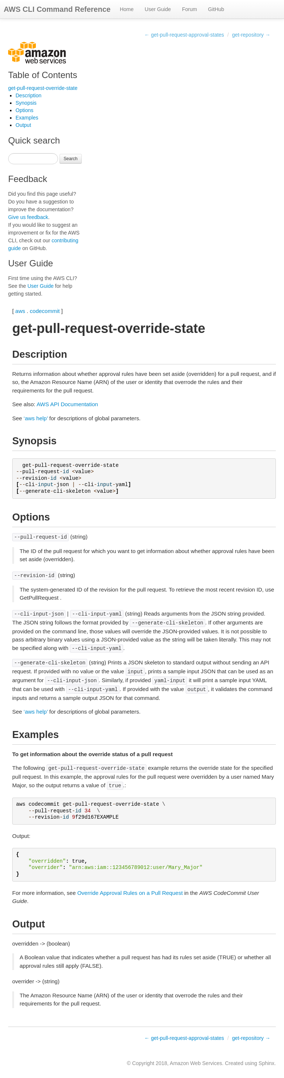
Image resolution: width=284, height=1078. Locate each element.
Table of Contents (42, 75)
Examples (27, 118)
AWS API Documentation (67, 404)
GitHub (216, 9)
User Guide (158, 9)
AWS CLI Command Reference (57, 9)
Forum (189, 9)
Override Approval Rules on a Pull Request (130, 893)
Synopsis (26, 103)
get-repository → (251, 35)
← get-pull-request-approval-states (184, 35)
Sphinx (266, 1063)
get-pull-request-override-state (43, 88)
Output (23, 125)
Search (71, 158)
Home (126, 9)
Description (28, 95)
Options (24, 110)
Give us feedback (28, 217)
